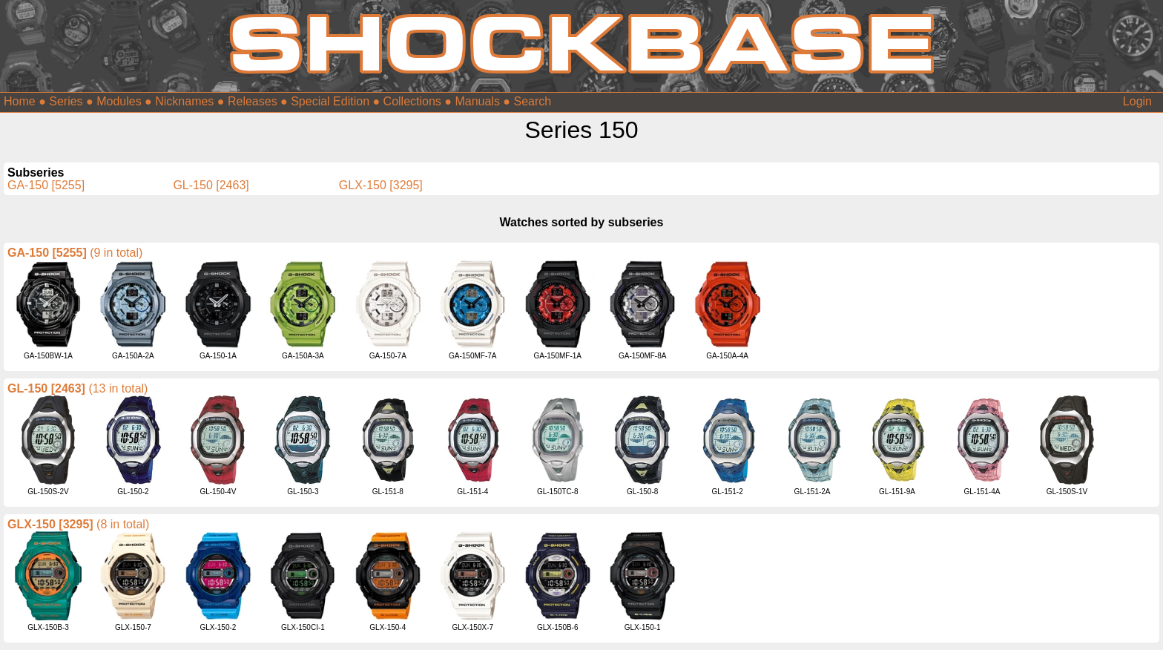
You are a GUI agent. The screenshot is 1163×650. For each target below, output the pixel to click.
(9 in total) (116, 252)
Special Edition (330, 101)
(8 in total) (122, 524)
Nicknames (184, 101)
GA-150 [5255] (46, 185)
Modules (118, 101)
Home (20, 101)
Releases (252, 101)
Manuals (477, 101)
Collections (412, 101)
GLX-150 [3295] (381, 185)
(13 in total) (118, 388)
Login (1137, 101)
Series (65, 101)
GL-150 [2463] (210, 185)
